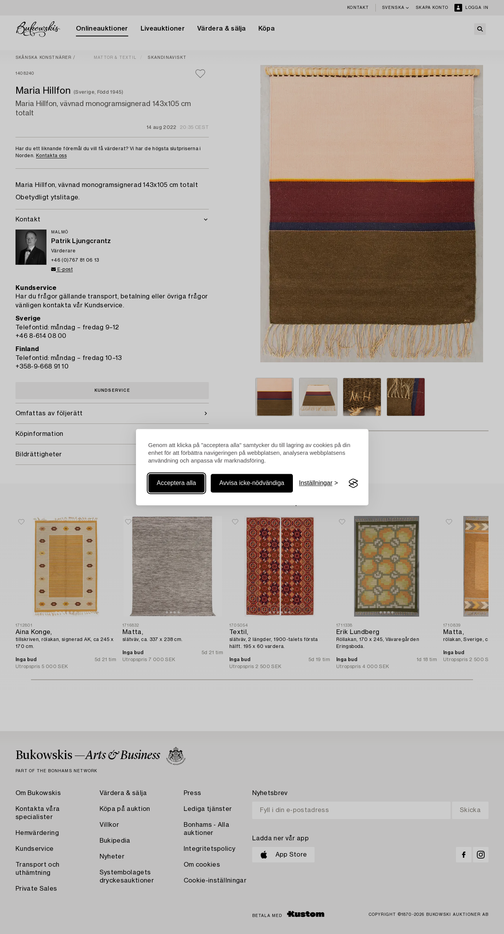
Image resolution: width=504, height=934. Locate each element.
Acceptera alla (176, 483)
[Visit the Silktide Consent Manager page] (353, 483)
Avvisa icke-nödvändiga (251, 483)
